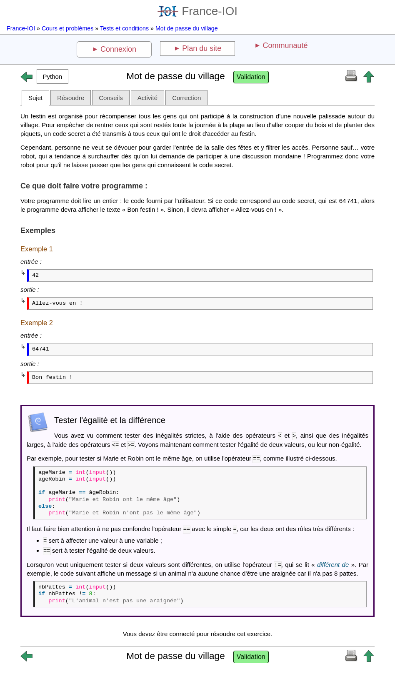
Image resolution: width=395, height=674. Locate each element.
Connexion (118, 49)
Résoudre (70, 97)
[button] (52, 76)
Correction (186, 97)
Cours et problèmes (67, 28)
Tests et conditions (124, 28)
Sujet (35, 97)
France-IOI (198, 11)
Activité (148, 97)
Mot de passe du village (186, 28)
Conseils (111, 97)
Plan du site (201, 48)
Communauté (285, 45)
